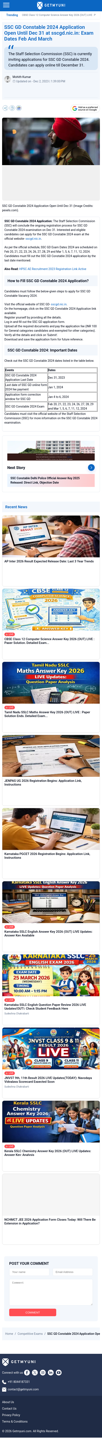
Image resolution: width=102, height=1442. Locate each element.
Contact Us (9, 1413)
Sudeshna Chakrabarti (16, 1013)
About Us (8, 1406)
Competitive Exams (30, 1338)
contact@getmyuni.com (23, 1393)
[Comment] (51, 1294)
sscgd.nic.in (33, 238)
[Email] (73, 1272)
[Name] (29, 1272)
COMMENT (33, 1316)
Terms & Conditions (15, 1426)
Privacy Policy (11, 1419)
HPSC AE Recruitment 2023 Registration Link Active (52, 269)
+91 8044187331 (19, 1386)
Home (9, 1338)
